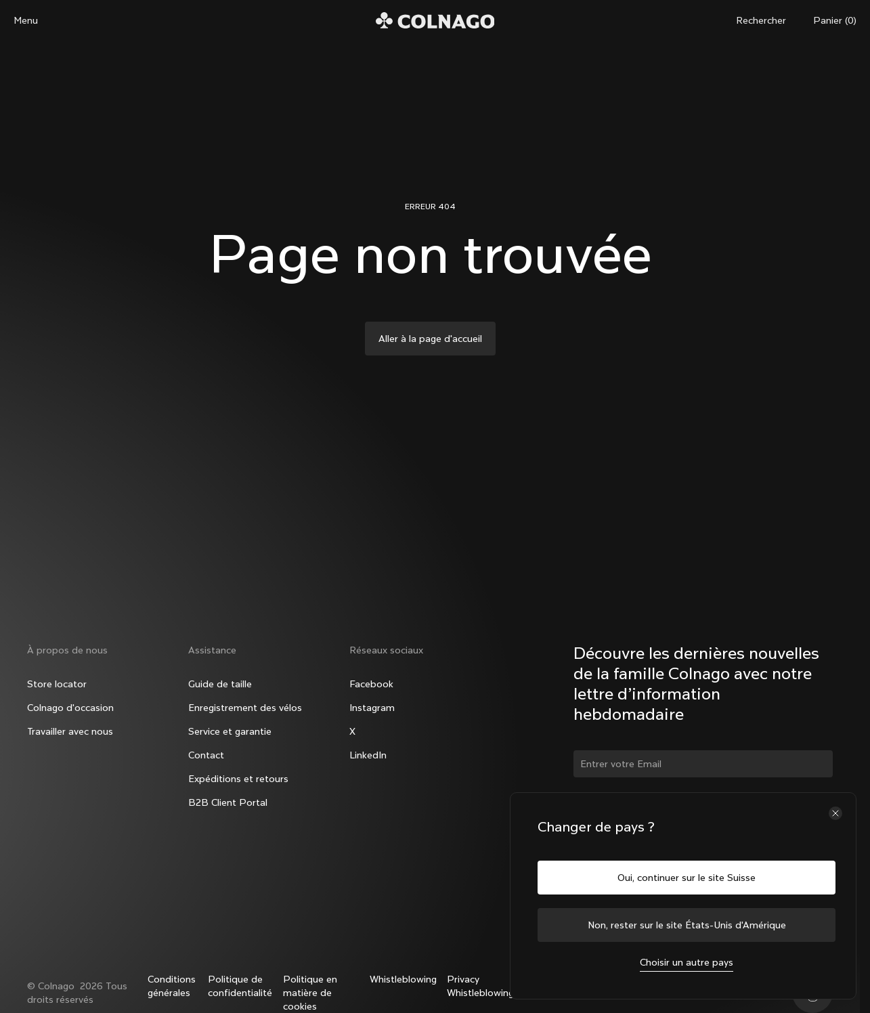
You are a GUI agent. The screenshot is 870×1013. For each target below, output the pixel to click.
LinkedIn (368, 755)
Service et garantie (229, 731)
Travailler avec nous (70, 731)
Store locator (57, 684)
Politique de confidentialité (240, 986)
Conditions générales (172, 986)
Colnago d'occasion (70, 708)
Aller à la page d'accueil (430, 338)
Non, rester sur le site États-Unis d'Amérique (687, 925)
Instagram (372, 708)
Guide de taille (220, 684)
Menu (26, 20)
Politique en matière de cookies (310, 992)
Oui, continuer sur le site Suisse (686, 877)
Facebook (371, 684)
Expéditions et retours (238, 779)
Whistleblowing (403, 979)
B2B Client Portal (227, 802)
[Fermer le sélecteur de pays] (835, 813)
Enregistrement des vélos (245, 708)
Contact (206, 755)
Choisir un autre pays (686, 962)
